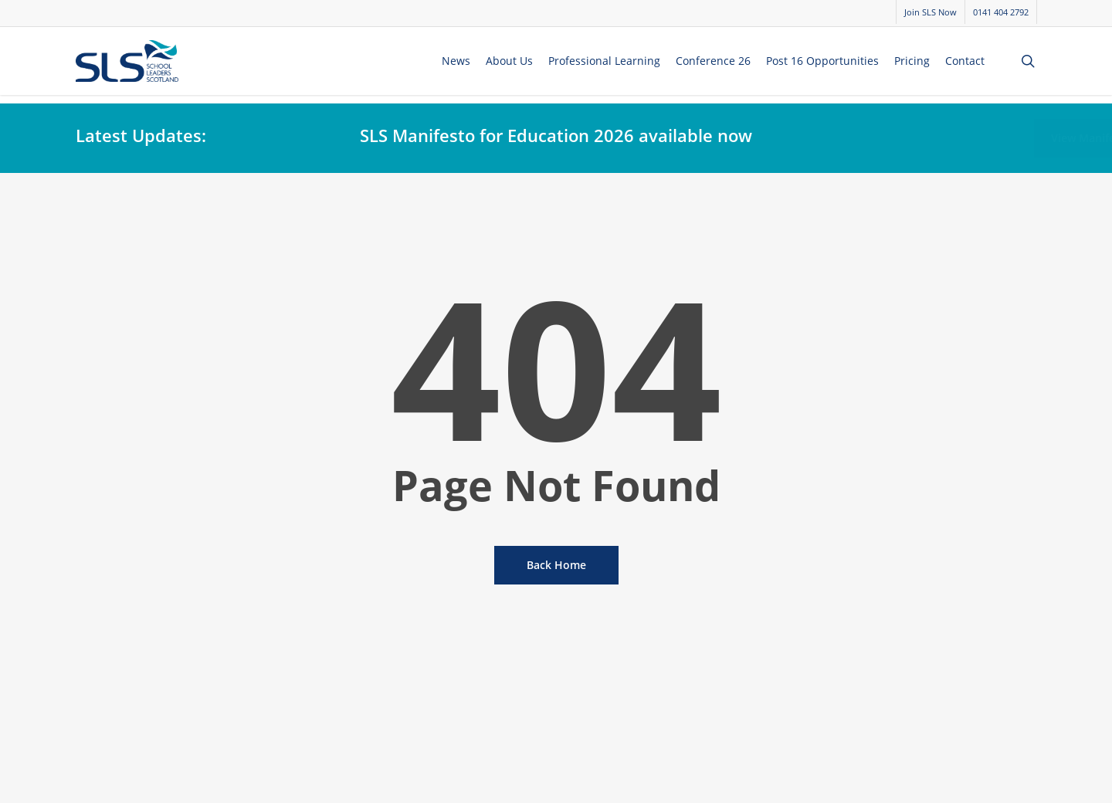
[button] (983, 138)
